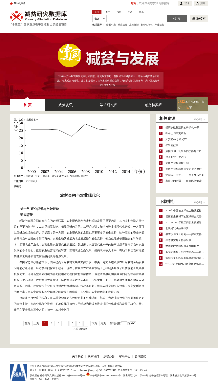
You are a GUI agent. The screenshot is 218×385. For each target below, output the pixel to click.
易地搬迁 (134, 24)
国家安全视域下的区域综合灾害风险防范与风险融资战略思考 (186, 216)
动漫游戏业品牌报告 (177, 228)
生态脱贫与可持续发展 (178, 240)
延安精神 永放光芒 (176, 139)
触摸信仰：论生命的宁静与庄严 (183, 151)
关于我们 (77, 356)
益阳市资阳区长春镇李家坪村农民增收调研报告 (186, 257)
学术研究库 (109, 105)
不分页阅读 (80, 328)
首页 (27, 323)
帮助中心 (124, 356)
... (86, 323)
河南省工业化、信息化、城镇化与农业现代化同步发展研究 (57, 176)
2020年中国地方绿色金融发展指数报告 (186, 210)
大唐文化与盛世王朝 (177, 163)
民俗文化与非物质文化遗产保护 (183, 168)
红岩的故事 (171, 145)
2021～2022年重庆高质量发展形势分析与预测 (186, 222)
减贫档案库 (153, 105)
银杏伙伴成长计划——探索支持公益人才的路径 (186, 234)
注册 (203, 3)
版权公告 (109, 356)
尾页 (103, 323)
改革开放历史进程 (175, 157)
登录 (187, 3)
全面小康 (111, 24)
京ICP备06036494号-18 (73, 375)
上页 (36, 323)
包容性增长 (147, 24)
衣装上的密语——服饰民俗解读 (183, 180)
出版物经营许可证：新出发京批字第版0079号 (172, 375)
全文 (97, 18)
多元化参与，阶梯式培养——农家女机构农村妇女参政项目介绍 (186, 252)
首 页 (27, 103)
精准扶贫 (122, 24)
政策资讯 (65, 105)
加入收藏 (19, 3)
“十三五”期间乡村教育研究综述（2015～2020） (186, 263)
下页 (94, 323)
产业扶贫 (159, 24)
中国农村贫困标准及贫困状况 (182, 246)
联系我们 (93, 356)
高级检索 (199, 18)
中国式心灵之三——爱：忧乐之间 (184, 174)
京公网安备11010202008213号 (103, 374)
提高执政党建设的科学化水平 (182, 127)
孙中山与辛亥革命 (175, 133)
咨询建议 (140, 356)
